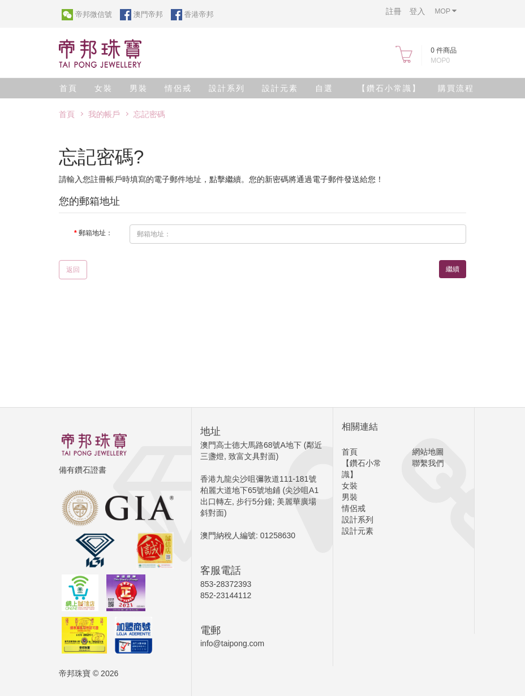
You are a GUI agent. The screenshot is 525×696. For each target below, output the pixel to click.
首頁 (68, 88)
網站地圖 (428, 451)
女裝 (103, 88)
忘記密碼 (149, 114)
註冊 (394, 11)
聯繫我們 (428, 463)
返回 (73, 270)
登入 (417, 11)
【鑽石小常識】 (389, 88)
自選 (324, 88)
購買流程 (456, 88)
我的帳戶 (104, 114)
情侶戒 (178, 88)
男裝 (139, 88)
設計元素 (280, 88)
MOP (446, 11)
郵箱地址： (96, 233)
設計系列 (227, 88)
